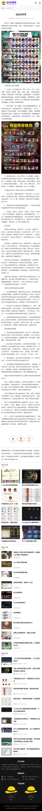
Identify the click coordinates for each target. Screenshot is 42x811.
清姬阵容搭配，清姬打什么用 (23, 582)
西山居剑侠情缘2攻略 (20, 572)
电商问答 (9, 8)
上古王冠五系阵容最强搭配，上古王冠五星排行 (16, 485)
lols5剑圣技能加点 (19, 602)
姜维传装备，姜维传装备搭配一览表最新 (14, 522)
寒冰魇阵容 (17, 612)
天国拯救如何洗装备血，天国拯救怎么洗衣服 (16, 541)
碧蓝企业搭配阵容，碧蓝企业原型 (24, 633)
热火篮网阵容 (17, 592)
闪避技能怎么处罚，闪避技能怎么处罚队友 (15, 504)
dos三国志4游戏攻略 (20, 562)
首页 (4, 8)
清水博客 (8, 3)
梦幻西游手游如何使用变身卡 (23, 623)
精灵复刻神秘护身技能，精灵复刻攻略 (25, 688)
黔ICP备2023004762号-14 (13, 808)
